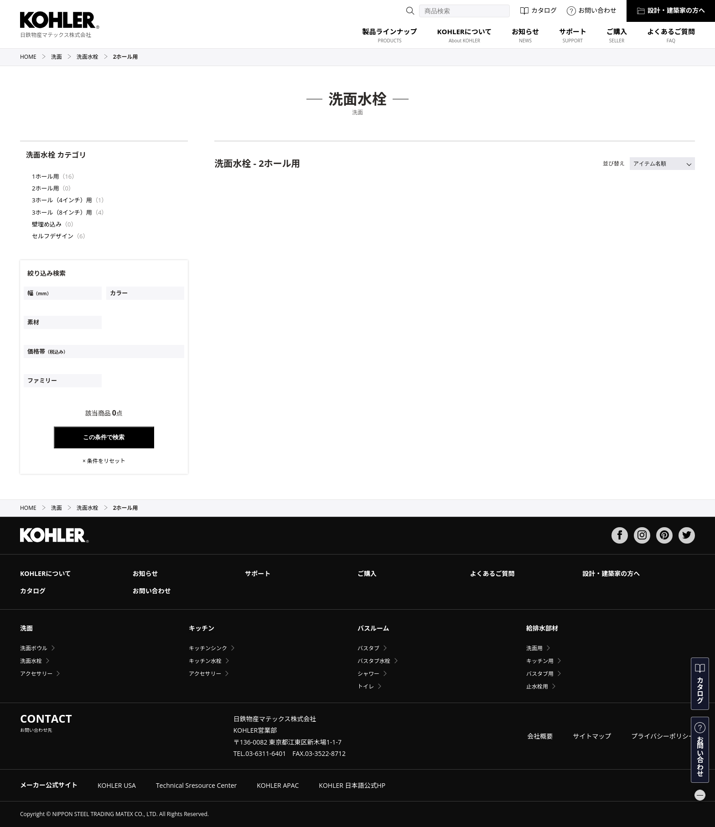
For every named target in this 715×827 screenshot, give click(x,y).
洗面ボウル (33, 648)
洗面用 (534, 648)
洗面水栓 (92, 57)
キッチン (201, 628)
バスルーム (373, 628)
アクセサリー (36, 674)
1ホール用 (45, 176)
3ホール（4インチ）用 (62, 200)
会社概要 (540, 736)
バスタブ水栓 (374, 661)
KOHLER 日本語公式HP (352, 785)
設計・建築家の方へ (671, 10)
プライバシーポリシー (663, 736)
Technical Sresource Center (196, 785)
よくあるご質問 (492, 573)
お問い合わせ (592, 10)
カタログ (538, 10)
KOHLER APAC (278, 785)
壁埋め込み (47, 224)
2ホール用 (45, 188)
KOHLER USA (117, 785)
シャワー (368, 674)
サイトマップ (592, 736)
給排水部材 (542, 628)
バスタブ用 (540, 674)
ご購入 (367, 573)
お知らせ (145, 573)
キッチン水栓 (205, 661)
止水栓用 (537, 686)
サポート (257, 573)
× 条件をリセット (104, 461)
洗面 (61, 57)
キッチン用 (540, 661)
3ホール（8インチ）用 (62, 212)
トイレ (366, 686)
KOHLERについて (45, 573)
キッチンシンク (208, 648)
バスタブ (368, 648)
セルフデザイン (52, 236)
